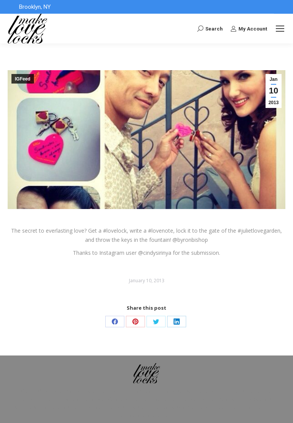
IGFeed (23, 79)
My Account (248, 29)
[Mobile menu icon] (280, 28)
